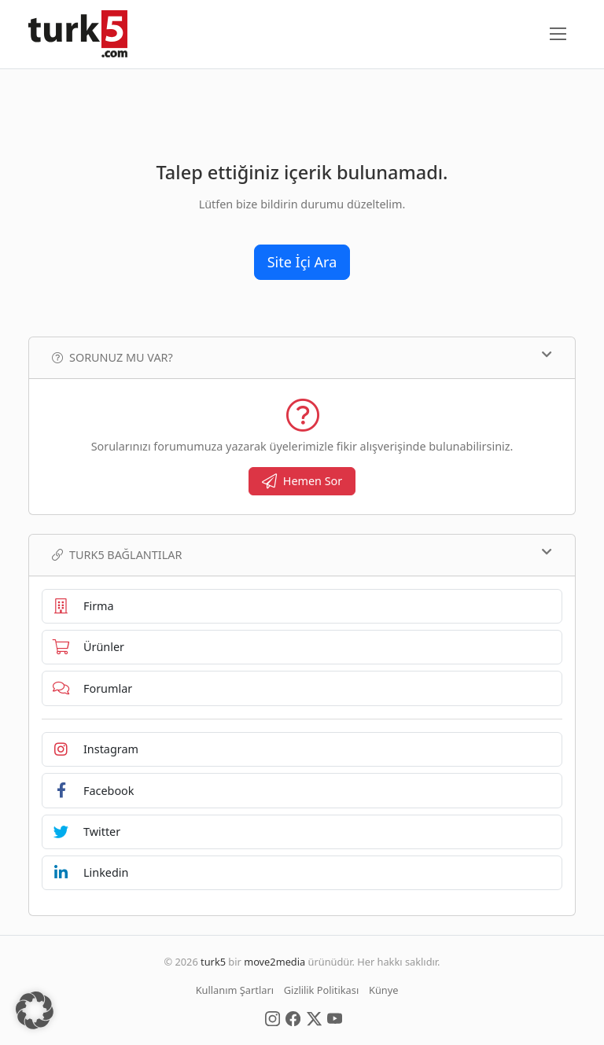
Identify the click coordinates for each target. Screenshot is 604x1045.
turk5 (213, 962)
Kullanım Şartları (235, 990)
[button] (34, 1010)
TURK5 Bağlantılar (302, 554)
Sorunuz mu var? (302, 357)
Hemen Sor (302, 480)
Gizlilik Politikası (321, 990)
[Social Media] (272, 1017)
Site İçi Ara (302, 261)
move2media (274, 962)
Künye (383, 990)
